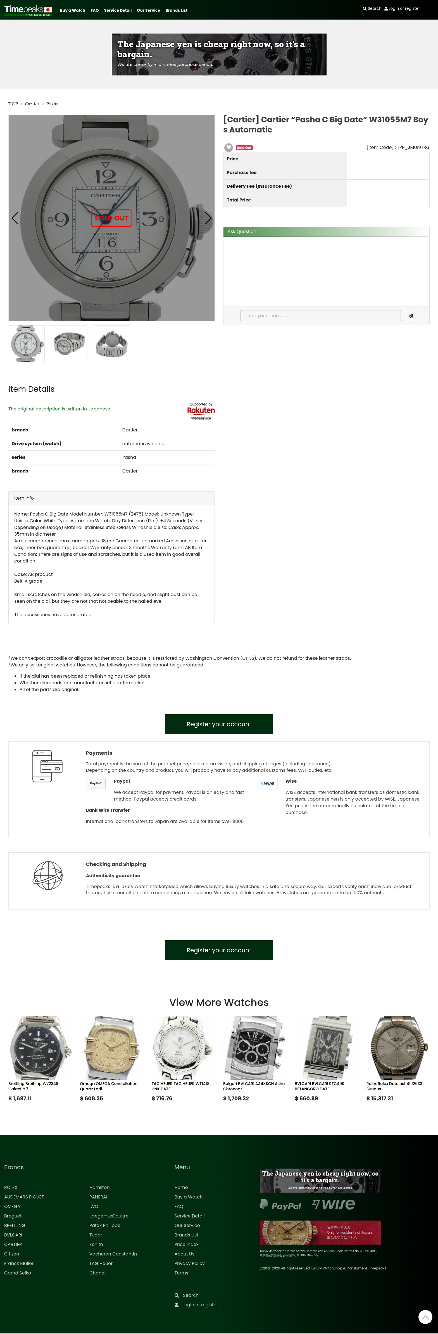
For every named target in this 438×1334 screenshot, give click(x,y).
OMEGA (12, 1207)
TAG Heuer (101, 1264)
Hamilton (99, 1188)
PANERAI (98, 1197)
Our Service (148, 10)
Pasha (52, 103)
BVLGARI (13, 1235)
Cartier (32, 103)
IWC (93, 1207)
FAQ (95, 10)
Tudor (95, 1235)
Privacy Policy (190, 1264)
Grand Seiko (17, 1273)
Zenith (96, 1245)
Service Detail (118, 10)
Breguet (13, 1216)
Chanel (97, 1273)
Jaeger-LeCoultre (108, 1216)
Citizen (11, 1254)
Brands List (176, 10)
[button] (15, 218)
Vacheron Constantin (113, 1254)
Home (181, 1188)
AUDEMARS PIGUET (24, 1197)
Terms (181, 1273)
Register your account (219, 724)
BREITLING (14, 1226)
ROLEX (10, 1188)
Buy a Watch (72, 10)
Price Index (187, 1245)
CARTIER (13, 1245)
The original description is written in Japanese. (59, 409)
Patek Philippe (104, 1226)
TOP (13, 103)
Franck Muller (19, 1264)
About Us (184, 1254)
